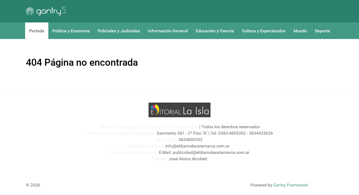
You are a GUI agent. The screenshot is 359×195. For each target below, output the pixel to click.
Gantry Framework (290, 185)
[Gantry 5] (46, 11)
